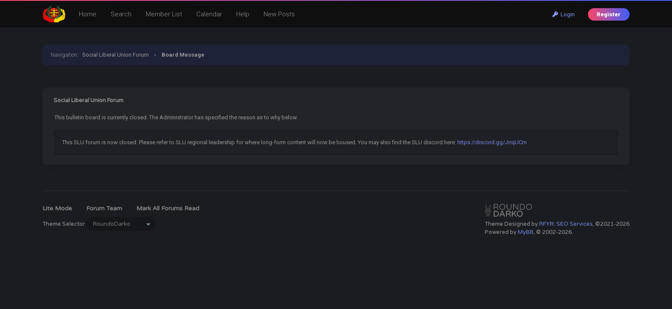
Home (87, 14)
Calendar (209, 14)
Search (121, 14)
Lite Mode (57, 208)
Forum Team (104, 208)
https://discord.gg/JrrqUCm (492, 142)
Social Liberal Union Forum (115, 55)
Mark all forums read (167, 208)
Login (563, 14)
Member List (164, 14)
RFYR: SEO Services (566, 224)
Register (609, 14)
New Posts (279, 14)
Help (242, 14)
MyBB (526, 232)
